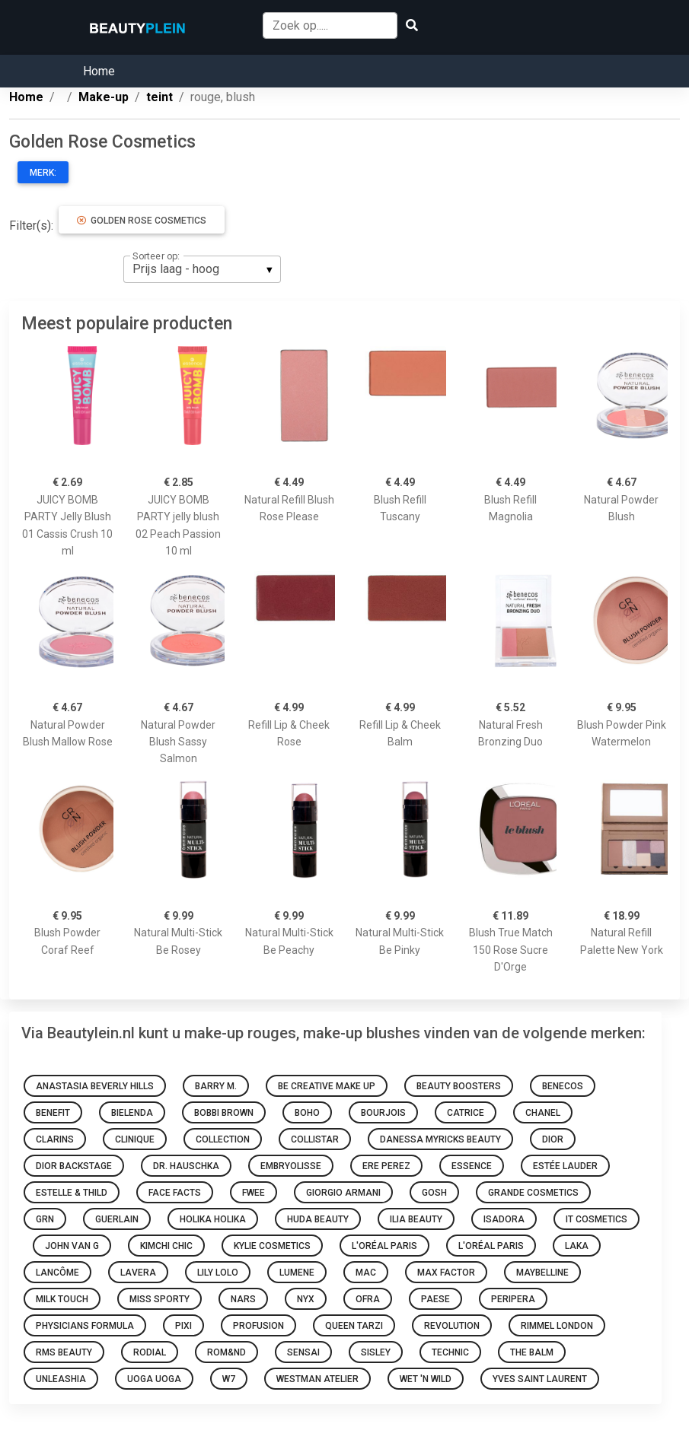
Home (99, 71)
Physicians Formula (85, 1325)
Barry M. (216, 1086)
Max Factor (446, 1272)
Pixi (183, 1325)
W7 (228, 1379)
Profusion (258, 1325)
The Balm (531, 1352)
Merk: (43, 172)
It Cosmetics (596, 1219)
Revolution (452, 1325)
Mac (366, 1272)
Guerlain (117, 1219)
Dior (552, 1139)
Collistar (315, 1139)
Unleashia (61, 1379)
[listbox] (202, 269)
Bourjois (383, 1112)
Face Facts (174, 1192)
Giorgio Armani (343, 1192)
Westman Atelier (317, 1379)
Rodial (149, 1352)
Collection (223, 1139)
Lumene (296, 1272)
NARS (243, 1299)
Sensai (303, 1352)
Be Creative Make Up (326, 1086)
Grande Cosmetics (533, 1192)
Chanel (542, 1112)
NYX (305, 1299)
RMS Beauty (64, 1352)
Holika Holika (213, 1219)
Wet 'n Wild (425, 1379)
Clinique (135, 1139)
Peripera (513, 1299)
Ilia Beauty (416, 1219)
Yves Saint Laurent (540, 1379)
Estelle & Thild (71, 1192)
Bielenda (132, 1112)
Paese (435, 1299)
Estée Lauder (565, 1166)
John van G (72, 1246)
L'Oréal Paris (384, 1246)
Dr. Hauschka (186, 1166)
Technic (450, 1352)
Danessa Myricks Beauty (440, 1139)
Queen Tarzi (354, 1325)
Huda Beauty (318, 1219)
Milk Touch (62, 1299)
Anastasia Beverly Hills (95, 1086)
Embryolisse (290, 1166)
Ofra (368, 1299)
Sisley (376, 1352)
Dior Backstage (74, 1166)
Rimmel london (557, 1325)
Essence (471, 1166)
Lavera (138, 1272)
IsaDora (504, 1219)
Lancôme (57, 1272)
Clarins (55, 1139)
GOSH (434, 1192)
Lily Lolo (217, 1272)
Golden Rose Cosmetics (141, 220)
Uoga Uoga (154, 1379)
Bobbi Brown (224, 1112)
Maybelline (542, 1272)
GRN (45, 1219)
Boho (307, 1112)
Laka (577, 1246)
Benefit (53, 1112)
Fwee (253, 1192)
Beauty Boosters (458, 1086)
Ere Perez (386, 1166)
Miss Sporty (159, 1299)
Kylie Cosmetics (272, 1246)
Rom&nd (226, 1352)
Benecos (562, 1086)
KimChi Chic (166, 1246)
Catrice (465, 1112)
